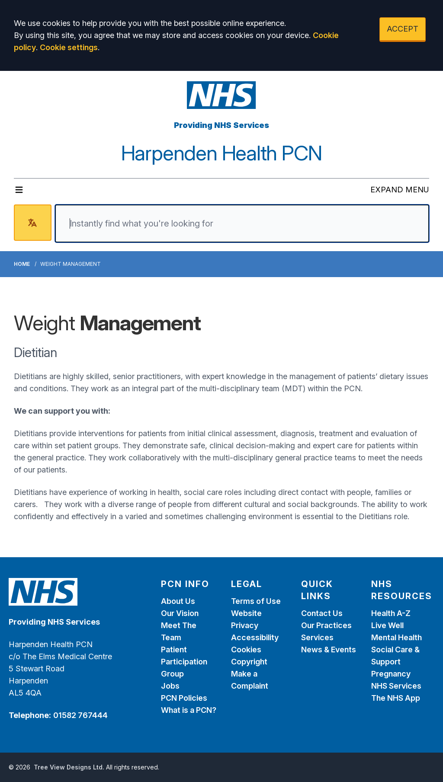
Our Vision (180, 613)
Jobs (170, 685)
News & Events (328, 649)
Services (317, 637)
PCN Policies (184, 697)
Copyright (249, 661)
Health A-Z (391, 613)
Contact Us (322, 613)
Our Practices (326, 625)
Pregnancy (391, 673)
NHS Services (396, 685)
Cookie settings (69, 47)
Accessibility (255, 637)
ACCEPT (402, 28)
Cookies (246, 649)
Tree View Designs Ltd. (69, 767)
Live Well (387, 625)
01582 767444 (80, 715)
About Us (178, 601)
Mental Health (396, 637)
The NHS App (395, 697)
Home (22, 264)
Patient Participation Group (184, 661)
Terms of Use (256, 601)
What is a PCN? (188, 710)
